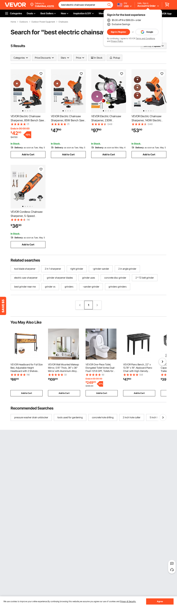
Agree (160, 601)
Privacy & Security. (128, 601)
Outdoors (23, 22)
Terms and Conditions (145, 38)
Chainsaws (63, 22)
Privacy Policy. (117, 41)
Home (13, 22)
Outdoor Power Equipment (43, 22)
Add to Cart (28, 154)
